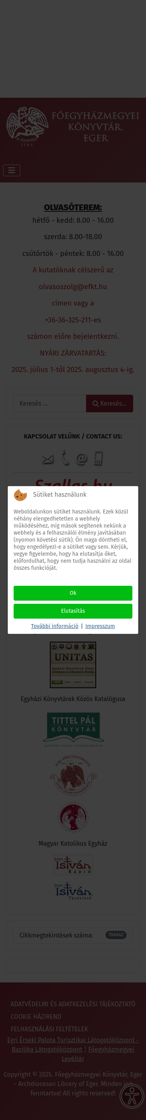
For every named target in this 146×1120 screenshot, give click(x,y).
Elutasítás (73, 611)
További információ (55, 626)
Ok (73, 593)
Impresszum (100, 626)
